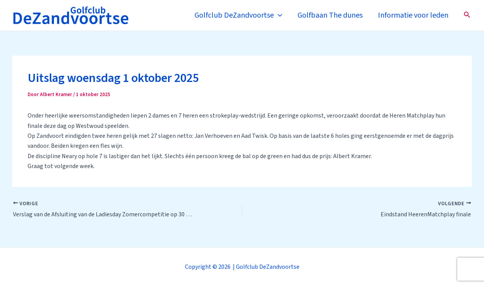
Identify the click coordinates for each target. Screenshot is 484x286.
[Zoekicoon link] (467, 15)
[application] (278, 15)
